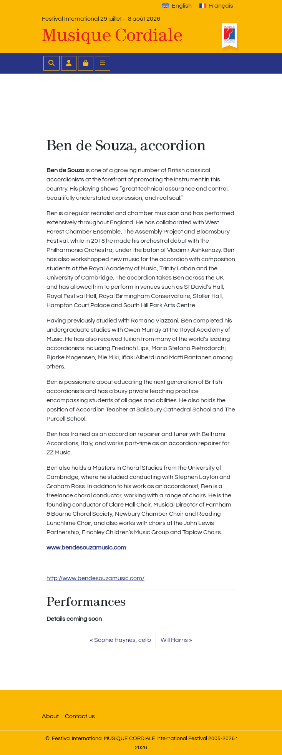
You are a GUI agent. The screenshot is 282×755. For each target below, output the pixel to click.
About (50, 716)
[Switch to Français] (216, 5)
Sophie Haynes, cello (122, 640)
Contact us (80, 716)
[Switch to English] (176, 5)
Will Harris (174, 640)
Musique (112, 35)
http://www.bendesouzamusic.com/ (95, 578)
